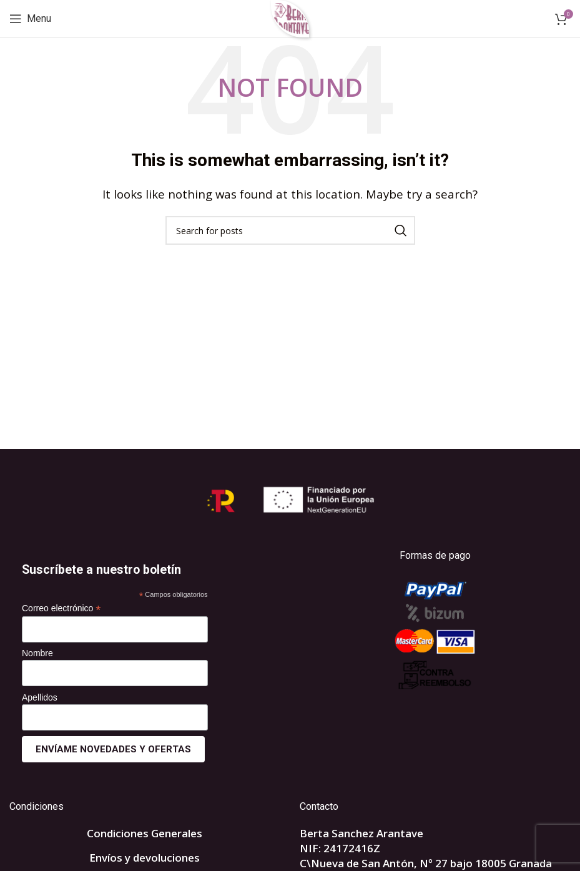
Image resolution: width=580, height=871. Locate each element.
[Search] (290, 230)
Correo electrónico (61, 608)
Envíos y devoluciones (144, 857)
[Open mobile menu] (30, 18)
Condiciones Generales (144, 833)
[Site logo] (290, 18)
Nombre (37, 653)
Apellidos (39, 697)
